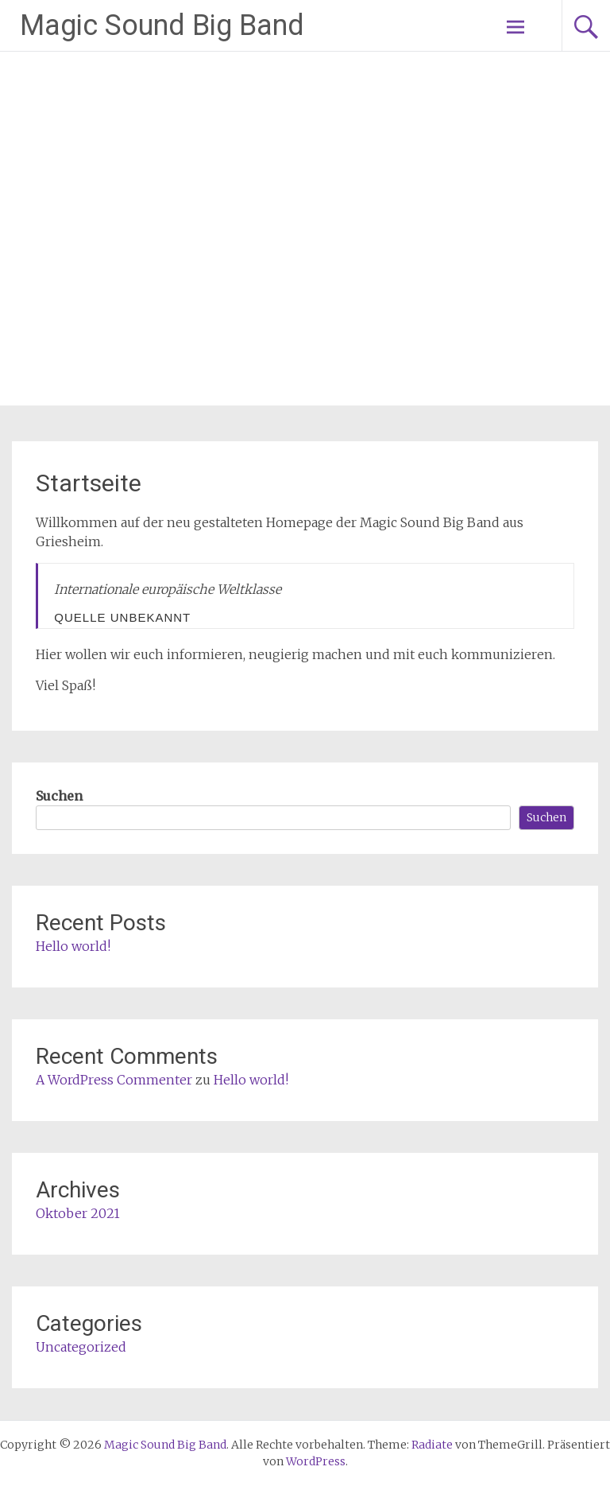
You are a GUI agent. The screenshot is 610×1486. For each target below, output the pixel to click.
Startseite (88, 483)
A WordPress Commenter (114, 1080)
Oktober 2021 (78, 1213)
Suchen (59, 796)
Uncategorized (81, 1347)
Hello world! (73, 946)
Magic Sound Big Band (162, 25)
